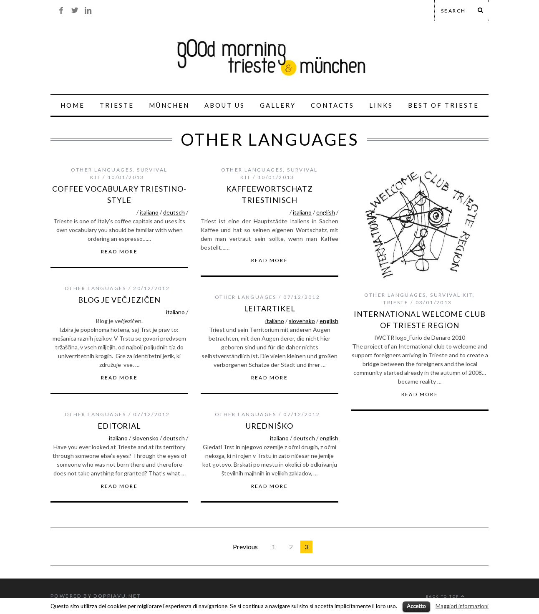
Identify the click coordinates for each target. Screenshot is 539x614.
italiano (149, 212)
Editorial (119, 425)
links (381, 105)
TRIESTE (117, 105)
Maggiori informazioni (462, 606)
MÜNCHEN (169, 105)
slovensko (302, 320)
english (325, 212)
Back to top (445, 596)
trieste (395, 302)
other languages (102, 170)
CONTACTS (332, 105)
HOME (72, 105)
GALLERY (278, 105)
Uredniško (269, 425)
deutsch (174, 212)
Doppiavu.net (117, 596)
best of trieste (443, 105)
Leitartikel (269, 308)
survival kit (451, 295)
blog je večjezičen (119, 299)
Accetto (416, 606)
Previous (245, 547)
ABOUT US (224, 105)
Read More (119, 251)
